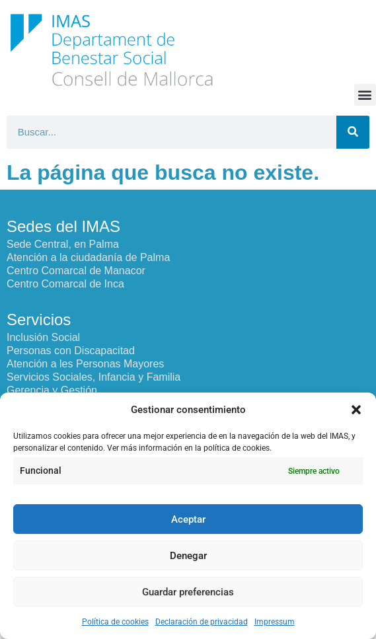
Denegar (188, 556)
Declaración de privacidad (201, 621)
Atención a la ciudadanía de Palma (88, 257)
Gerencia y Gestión (52, 390)
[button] (356, 409)
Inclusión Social (43, 337)
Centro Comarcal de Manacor (76, 270)
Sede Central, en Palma (63, 244)
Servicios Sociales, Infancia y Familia (93, 377)
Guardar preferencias (188, 592)
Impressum (274, 621)
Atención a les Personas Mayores (85, 363)
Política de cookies (115, 621)
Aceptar (188, 519)
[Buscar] (352, 132)
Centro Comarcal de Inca (65, 283)
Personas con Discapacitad (71, 350)
